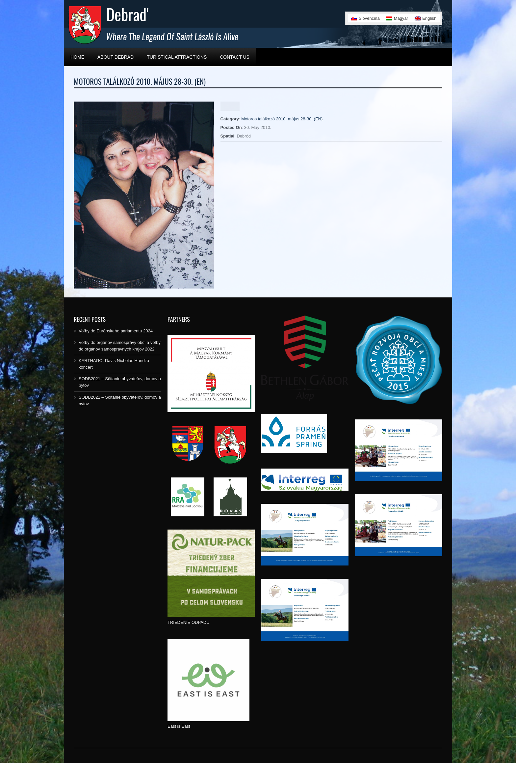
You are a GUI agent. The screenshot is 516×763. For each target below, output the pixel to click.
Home (77, 57)
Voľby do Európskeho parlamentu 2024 (116, 330)
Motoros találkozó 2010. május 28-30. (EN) (281, 118)
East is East (179, 726)
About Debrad (115, 57)
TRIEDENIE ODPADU (189, 622)
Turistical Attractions (177, 57)
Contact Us (234, 57)
